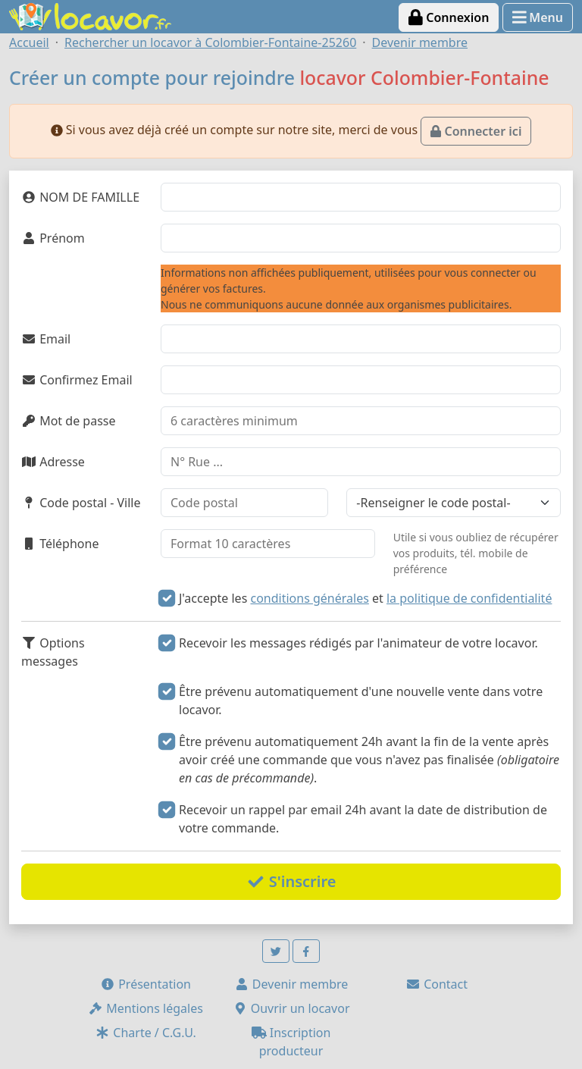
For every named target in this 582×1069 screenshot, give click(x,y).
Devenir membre (291, 984)
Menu (537, 17)
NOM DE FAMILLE (80, 197)
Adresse (53, 461)
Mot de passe (68, 420)
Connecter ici (475, 131)
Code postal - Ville (81, 502)
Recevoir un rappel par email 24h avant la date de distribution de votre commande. (363, 818)
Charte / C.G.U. (145, 1032)
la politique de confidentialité (469, 598)
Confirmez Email (77, 379)
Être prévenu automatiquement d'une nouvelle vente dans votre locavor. (361, 700)
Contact (436, 984)
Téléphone (60, 543)
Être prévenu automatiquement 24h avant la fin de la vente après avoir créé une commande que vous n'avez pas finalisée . (369, 759)
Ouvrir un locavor (291, 1008)
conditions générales (309, 598)
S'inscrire (291, 881)
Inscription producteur (291, 1041)
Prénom (53, 238)
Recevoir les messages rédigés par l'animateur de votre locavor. (358, 643)
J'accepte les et (365, 598)
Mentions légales (145, 1008)
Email (45, 339)
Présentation (145, 984)
